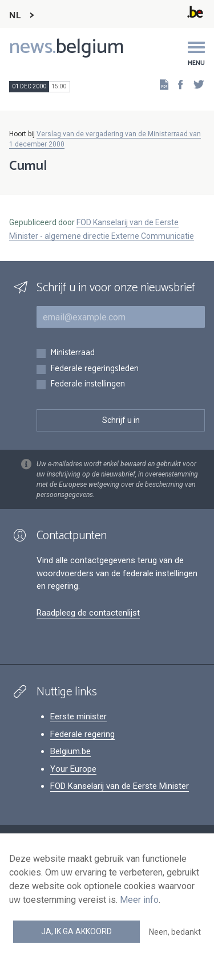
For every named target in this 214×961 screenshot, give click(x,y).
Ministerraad (72, 353)
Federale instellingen (87, 384)
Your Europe (73, 769)
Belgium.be (70, 751)
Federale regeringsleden (94, 369)
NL (15, 15)
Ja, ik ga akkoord (76, 931)
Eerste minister (78, 716)
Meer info (139, 899)
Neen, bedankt (175, 931)
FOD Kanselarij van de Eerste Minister (119, 786)
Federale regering (82, 734)
